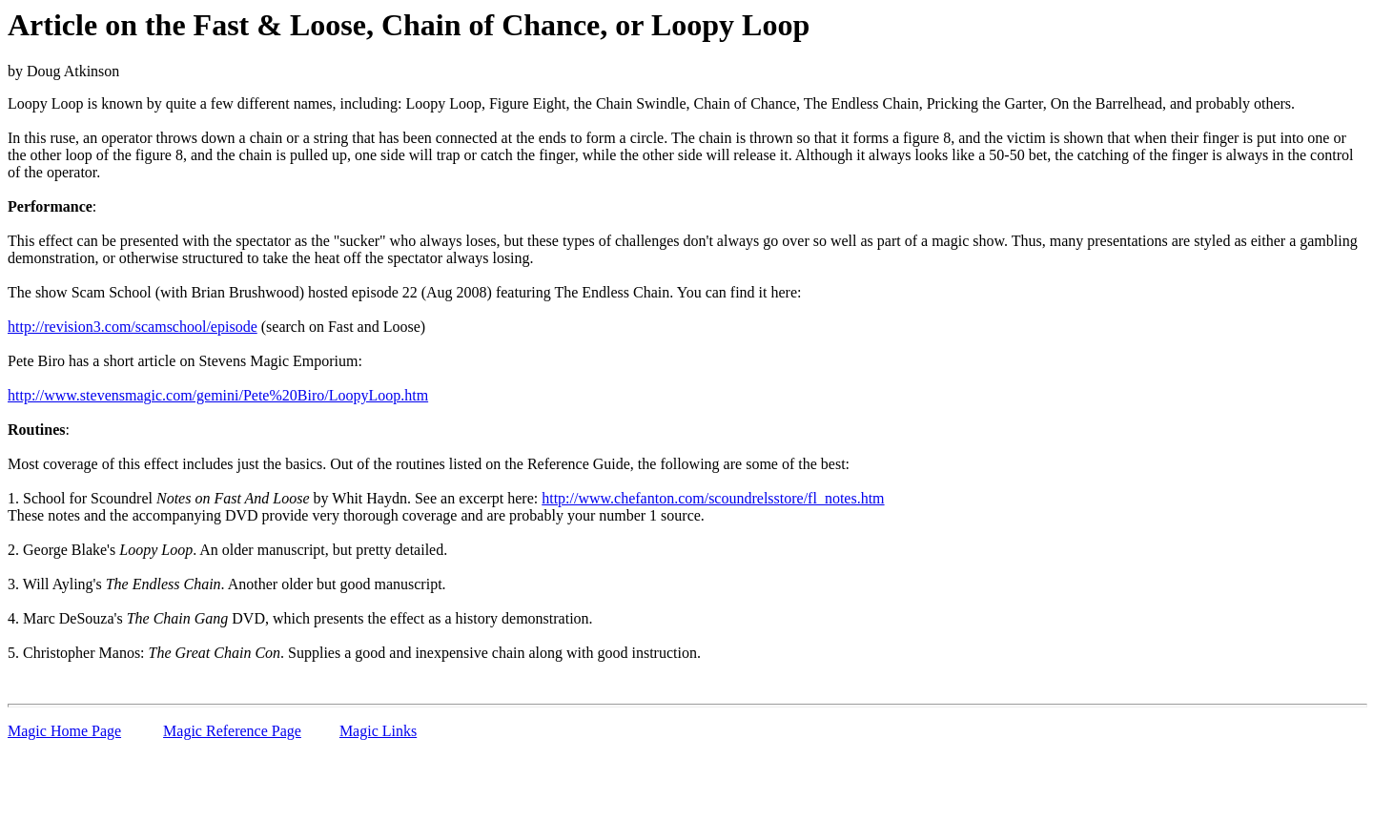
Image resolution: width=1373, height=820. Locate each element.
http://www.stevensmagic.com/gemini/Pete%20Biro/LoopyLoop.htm (218, 395)
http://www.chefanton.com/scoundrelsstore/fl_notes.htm (713, 498)
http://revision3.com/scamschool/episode (132, 326)
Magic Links (378, 731)
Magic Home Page (64, 731)
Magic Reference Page (232, 731)
